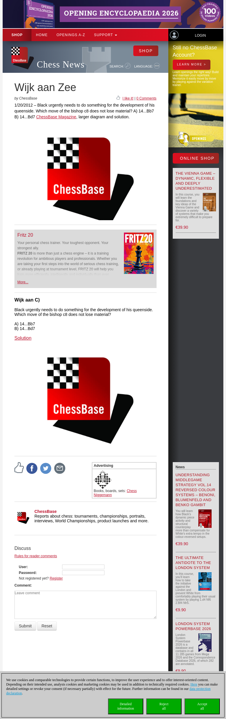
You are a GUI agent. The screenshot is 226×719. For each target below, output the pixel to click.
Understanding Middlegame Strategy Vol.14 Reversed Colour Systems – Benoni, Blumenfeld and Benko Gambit (195, 490)
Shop (17, 35)
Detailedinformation (125, 706)
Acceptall (202, 706)
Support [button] (105, 35)
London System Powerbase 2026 (193, 626)
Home (42, 35)
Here (193, 684)
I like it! (127, 98)
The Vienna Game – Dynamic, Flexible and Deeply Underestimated (195, 181)
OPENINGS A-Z (70, 35)
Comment (22, 585)
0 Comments (146, 98)
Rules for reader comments (35, 556)
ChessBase (45, 511)
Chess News (60, 64)
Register (56, 578)
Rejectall (164, 706)
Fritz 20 (25, 235)
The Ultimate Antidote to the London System (193, 562)
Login (200, 35)
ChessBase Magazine (56, 116)
